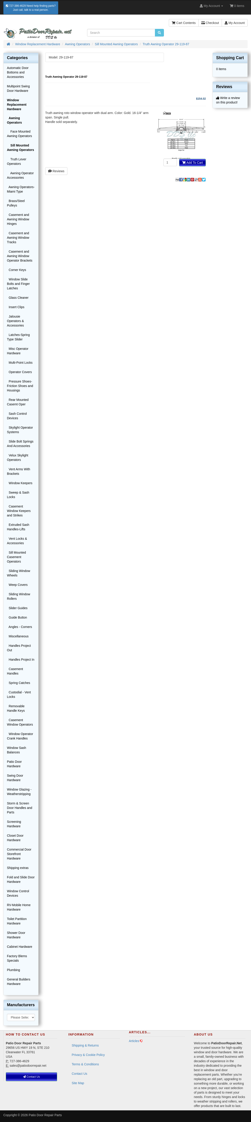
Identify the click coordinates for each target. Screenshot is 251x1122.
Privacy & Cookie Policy (88, 1055)
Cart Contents (183, 23)
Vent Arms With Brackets (18, 471)
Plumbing (13, 970)
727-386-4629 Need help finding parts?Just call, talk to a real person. (31, 7)
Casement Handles (15, 671)
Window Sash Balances (16, 750)
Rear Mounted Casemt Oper (18, 402)
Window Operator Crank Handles (20, 736)
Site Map (78, 1083)
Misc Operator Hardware (17, 351)
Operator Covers (19, 372)
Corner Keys (16, 270)
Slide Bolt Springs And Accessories (20, 444)
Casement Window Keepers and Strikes (19, 511)
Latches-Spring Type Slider (18, 337)
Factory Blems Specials (17, 958)
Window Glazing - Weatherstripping (19, 792)
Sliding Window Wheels (18, 573)
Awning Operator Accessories (20, 175)
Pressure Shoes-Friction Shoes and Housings (20, 386)
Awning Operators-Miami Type (20, 189)
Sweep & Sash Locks (18, 495)
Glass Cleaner (17, 297)
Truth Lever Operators (16, 161)
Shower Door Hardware (16, 935)
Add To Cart (192, 162)
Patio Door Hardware (14, 764)
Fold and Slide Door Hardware (21, 879)
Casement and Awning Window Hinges (18, 219)
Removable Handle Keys (16, 708)
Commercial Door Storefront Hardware (19, 854)
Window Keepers (19, 483)
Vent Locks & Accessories (17, 541)
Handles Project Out (19, 648)
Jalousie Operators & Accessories (15, 321)
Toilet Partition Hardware (17, 921)
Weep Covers (17, 585)
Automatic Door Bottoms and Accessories (17, 72)
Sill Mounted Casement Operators (16, 557)
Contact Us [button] (31, 1076)
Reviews (56, 171)
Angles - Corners (19, 627)
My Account (235, 23)
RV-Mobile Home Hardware (19, 907)
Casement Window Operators (20, 722)
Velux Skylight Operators (17, 458)
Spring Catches (18, 683)
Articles (134, 1041)
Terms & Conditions (85, 1064)
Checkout (210, 23)
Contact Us (79, 1073)
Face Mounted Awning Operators (19, 134)
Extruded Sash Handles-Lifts (18, 527)
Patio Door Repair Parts (45, 1115)
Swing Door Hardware (15, 778)
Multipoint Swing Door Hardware (18, 88)
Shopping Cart (230, 58)
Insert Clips (15, 307)
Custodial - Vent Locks (19, 694)
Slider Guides (17, 608)
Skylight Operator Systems (20, 430)
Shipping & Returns (85, 1045)
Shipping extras (18, 868)
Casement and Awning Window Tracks (18, 237)
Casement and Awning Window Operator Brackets (19, 256)
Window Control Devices (18, 893)
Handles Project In (20, 659)
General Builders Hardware (18, 982)
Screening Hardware (14, 824)
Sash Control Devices (17, 416)
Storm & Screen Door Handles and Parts (19, 808)
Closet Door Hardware (15, 838)
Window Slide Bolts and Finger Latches (18, 283)
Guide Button (17, 617)
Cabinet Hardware (19, 946)
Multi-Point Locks (19, 362)
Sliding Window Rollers (18, 596)
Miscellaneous (18, 636)
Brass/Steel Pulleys (16, 203)
